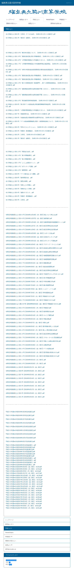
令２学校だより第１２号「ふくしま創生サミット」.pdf (22, 162)
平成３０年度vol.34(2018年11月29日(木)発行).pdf (21, 430)
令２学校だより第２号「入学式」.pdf (17, 200)
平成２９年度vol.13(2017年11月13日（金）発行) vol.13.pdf (24, 482)
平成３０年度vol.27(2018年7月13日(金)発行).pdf (20, 451)
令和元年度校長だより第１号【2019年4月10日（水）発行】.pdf (25, 397)
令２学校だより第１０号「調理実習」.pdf (18, 170)
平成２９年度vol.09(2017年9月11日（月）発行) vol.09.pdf (24, 490)
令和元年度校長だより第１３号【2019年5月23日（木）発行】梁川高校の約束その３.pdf (32, 352)
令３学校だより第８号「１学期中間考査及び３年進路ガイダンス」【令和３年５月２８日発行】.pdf (36, 110)
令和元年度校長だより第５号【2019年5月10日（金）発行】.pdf (25, 382)
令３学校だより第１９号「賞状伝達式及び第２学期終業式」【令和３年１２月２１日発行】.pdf (34, 56)
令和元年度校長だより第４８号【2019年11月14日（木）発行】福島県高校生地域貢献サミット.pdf (35, 222)
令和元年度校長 (10, 304)
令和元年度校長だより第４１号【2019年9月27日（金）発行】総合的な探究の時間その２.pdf (34, 248)
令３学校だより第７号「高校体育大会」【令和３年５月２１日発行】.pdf (28, 114)
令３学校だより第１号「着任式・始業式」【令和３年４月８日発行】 (27, 138)
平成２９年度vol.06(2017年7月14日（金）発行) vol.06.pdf (24, 497)
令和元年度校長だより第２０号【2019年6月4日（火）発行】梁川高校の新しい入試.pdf (32, 326)
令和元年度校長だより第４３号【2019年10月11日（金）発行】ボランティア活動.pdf (31, 240)
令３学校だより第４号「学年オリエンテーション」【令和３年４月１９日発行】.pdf (31, 127)
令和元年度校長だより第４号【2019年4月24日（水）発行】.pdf (25, 385)
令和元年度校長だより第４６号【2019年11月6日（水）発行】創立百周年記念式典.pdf (32, 229)
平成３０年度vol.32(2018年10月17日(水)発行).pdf (21, 437)
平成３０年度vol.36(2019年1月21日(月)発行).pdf (20, 423)
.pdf (11, 123)
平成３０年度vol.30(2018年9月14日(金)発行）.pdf (21, 445)
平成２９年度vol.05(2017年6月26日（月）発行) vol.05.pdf (24, 499)
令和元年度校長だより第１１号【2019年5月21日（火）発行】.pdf (26, 359)
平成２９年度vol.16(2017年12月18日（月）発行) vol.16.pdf (24, 475)
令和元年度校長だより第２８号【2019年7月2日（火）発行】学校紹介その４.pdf (30, 296)
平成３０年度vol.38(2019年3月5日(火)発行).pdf (20, 415)
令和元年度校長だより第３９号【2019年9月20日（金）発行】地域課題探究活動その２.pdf (33, 255)
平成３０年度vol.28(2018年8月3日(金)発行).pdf (20, 449)
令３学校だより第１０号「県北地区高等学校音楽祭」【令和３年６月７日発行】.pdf (31, 100)
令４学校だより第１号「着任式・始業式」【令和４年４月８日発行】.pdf (28, 38)
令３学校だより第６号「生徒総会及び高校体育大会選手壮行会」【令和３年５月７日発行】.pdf (34, 117)
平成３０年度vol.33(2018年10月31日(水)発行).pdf (21, 434)
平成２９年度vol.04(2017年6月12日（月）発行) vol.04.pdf (24, 501)
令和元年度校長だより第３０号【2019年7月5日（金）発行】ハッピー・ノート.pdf (31, 289)
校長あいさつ (24, 19)
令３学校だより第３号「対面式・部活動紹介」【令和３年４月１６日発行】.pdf (30, 131)
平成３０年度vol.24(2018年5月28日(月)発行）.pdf (21, 458)
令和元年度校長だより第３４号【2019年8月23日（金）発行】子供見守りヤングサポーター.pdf (34, 274)
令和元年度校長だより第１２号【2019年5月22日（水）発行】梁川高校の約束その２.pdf (32, 356)
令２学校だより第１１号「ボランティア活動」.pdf (21, 166)
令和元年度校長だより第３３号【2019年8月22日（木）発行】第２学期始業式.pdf (30, 278)
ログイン (69, 3)
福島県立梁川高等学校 (11, 3)
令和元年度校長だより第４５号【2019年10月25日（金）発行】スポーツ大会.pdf (30, 233)
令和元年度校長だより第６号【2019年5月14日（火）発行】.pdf (25, 378)
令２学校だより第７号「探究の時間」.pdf (18, 181)
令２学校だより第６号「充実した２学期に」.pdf (20, 185)
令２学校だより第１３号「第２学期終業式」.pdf (20, 159)
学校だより (36, 19)
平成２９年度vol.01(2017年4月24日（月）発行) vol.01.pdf (24, 508)
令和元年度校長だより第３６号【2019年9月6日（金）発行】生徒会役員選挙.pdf (30, 266)
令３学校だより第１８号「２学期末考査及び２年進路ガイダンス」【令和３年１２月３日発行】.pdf (36, 60)
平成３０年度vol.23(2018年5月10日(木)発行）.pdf (21, 460)
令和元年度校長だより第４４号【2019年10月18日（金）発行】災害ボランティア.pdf (31, 237)
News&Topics (50, 19)
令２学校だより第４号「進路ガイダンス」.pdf (20, 192)
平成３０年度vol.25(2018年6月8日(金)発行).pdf (20, 456)
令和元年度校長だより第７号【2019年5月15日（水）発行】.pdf (25, 374)
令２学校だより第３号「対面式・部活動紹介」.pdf (21, 196)
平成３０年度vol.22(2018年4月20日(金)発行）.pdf (21, 462)
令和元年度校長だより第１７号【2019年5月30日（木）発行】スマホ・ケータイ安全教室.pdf (34, 337)
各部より (31, 23)
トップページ (10, 19)
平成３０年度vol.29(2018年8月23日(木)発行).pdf (20, 447)
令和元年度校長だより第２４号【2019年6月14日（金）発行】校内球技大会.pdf (30, 311)
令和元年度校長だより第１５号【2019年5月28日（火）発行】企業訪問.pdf (28, 345)
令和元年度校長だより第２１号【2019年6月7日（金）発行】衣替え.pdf (27, 322)
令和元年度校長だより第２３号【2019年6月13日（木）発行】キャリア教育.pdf (30, 315)
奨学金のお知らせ (56, 23)
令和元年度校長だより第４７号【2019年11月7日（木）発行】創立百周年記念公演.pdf (32, 226)
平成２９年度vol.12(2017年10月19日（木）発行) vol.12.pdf (24, 484)
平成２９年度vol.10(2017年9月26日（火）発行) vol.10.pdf (24, 488)
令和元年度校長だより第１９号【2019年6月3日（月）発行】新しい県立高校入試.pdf (31, 330)
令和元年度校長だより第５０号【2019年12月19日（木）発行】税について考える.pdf (31, 214)
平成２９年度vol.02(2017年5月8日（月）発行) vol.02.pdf (23, 505)
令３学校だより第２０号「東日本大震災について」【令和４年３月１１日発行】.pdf (31, 52)
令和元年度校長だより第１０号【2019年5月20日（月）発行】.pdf (26, 363)
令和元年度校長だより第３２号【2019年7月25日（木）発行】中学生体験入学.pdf (30, 281)
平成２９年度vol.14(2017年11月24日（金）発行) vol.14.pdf (24, 480)
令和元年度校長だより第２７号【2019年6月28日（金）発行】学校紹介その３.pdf (30, 300)
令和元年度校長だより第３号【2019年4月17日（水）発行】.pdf (25, 389)
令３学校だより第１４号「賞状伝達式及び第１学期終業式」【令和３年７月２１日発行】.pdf (34, 79)
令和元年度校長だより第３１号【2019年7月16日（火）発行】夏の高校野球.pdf (30, 285)
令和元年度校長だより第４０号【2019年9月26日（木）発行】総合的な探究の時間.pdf (32, 252)
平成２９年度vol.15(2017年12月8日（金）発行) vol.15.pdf (24, 477)
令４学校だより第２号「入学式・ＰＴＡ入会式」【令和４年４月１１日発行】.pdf (30, 34)
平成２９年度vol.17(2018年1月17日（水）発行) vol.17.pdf (24, 473)
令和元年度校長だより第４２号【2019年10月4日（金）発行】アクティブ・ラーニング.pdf (33, 244)
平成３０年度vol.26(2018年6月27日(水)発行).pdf (20, 454)
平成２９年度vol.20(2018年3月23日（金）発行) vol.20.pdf (24, 466)
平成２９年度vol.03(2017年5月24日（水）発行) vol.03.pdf (24, 503)
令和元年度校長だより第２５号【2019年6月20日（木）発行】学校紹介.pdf (28, 308)
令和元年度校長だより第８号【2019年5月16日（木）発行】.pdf (25, 371)
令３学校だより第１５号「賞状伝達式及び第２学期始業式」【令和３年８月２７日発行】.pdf (34, 75)
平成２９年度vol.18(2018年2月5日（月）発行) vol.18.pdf (23, 471)
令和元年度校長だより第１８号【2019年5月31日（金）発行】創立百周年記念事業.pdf (32, 334)
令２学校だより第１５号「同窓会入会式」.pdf (20, 151)
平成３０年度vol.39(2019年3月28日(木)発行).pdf (20, 411)
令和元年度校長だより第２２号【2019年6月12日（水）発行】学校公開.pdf (28, 319)
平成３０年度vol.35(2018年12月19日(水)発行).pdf (21, 426)
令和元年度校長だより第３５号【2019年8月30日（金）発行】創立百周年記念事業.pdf (32, 270)
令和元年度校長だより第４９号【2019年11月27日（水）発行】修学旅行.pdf (29, 218)
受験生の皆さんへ (11, 23)
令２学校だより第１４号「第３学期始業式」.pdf (20, 155)
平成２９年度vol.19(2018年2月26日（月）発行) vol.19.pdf (24, 469)
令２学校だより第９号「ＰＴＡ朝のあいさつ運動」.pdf (22, 174)
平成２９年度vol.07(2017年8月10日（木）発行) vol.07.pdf (24, 495)
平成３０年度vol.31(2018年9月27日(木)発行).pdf (20, 441)
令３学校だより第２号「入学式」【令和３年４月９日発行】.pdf (25, 134)
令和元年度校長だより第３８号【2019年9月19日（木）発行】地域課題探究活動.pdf (31, 259)
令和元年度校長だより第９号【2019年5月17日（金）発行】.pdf (25, 367)
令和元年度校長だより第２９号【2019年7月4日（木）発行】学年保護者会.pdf (29, 292)
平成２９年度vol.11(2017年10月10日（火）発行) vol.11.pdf (24, 486)
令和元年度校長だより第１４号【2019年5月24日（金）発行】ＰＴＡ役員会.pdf (30, 348)
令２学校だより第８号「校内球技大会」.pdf (19, 177)
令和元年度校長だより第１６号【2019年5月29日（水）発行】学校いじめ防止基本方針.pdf (33, 341)
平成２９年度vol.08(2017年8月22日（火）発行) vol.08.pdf (24, 493)
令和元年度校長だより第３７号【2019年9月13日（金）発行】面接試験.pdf (28, 263)
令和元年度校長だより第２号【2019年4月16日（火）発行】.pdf (25, 393)
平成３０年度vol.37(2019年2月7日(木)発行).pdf (20, 419)
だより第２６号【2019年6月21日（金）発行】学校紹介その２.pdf (38, 304)
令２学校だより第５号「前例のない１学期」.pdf (20, 188)
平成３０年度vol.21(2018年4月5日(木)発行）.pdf (20, 464)
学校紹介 (62, 19)
